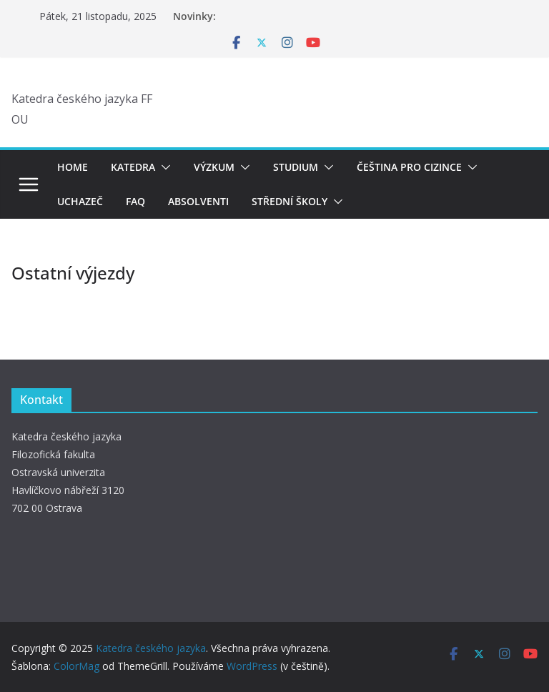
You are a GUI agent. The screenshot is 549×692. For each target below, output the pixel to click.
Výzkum (214, 167)
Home (72, 167)
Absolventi (198, 201)
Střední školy (289, 201)
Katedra (133, 167)
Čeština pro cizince (409, 167)
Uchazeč (80, 201)
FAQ (135, 201)
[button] (163, 167)
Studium (295, 167)
